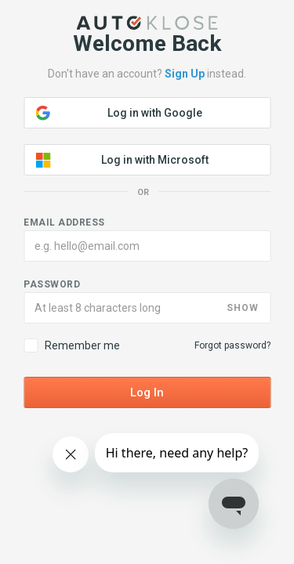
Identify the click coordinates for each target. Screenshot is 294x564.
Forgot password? (232, 345)
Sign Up (185, 73)
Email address (64, 222)
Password (52, 284)
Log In (147, 392)
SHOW (243, 307)
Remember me (72, 345)
